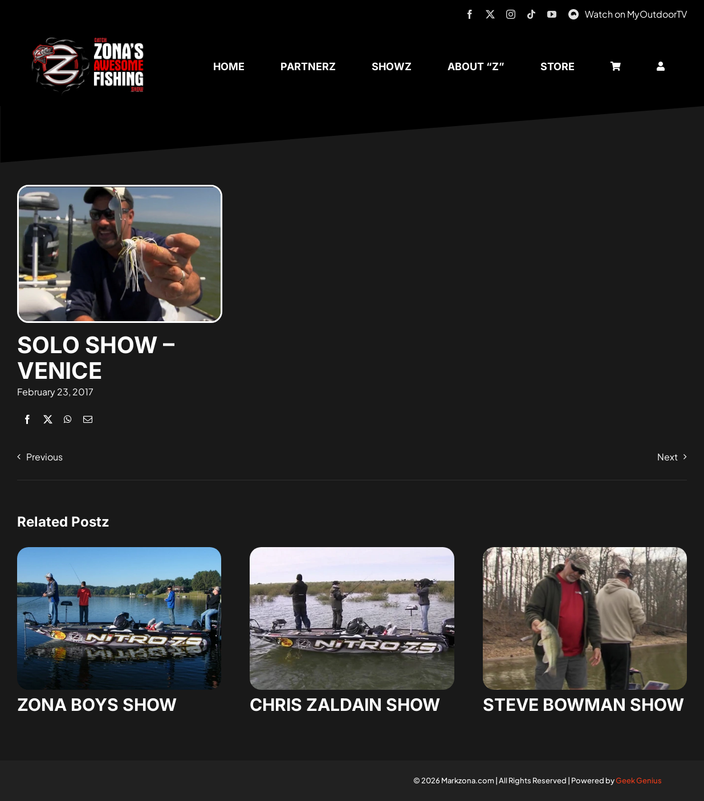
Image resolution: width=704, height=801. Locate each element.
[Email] (88, 419)
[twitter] (490, 14)
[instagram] (510, 14)
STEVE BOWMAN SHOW (583, 704)
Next (667, 457)
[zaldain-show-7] (352, 551)
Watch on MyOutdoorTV (636, 14)
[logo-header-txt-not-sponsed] (91, 41)
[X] (48, 419)
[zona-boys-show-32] (119, 551)
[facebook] (469, 14)
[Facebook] (27, 419)
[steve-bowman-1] (585, 551)
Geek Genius (639, 780)
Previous (44, 457)
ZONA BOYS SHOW (97, 704)
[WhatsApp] (68, 419)
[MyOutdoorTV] (573, 13)
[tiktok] (531, 14)
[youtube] (551, 14)
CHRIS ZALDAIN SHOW (345, 704)
